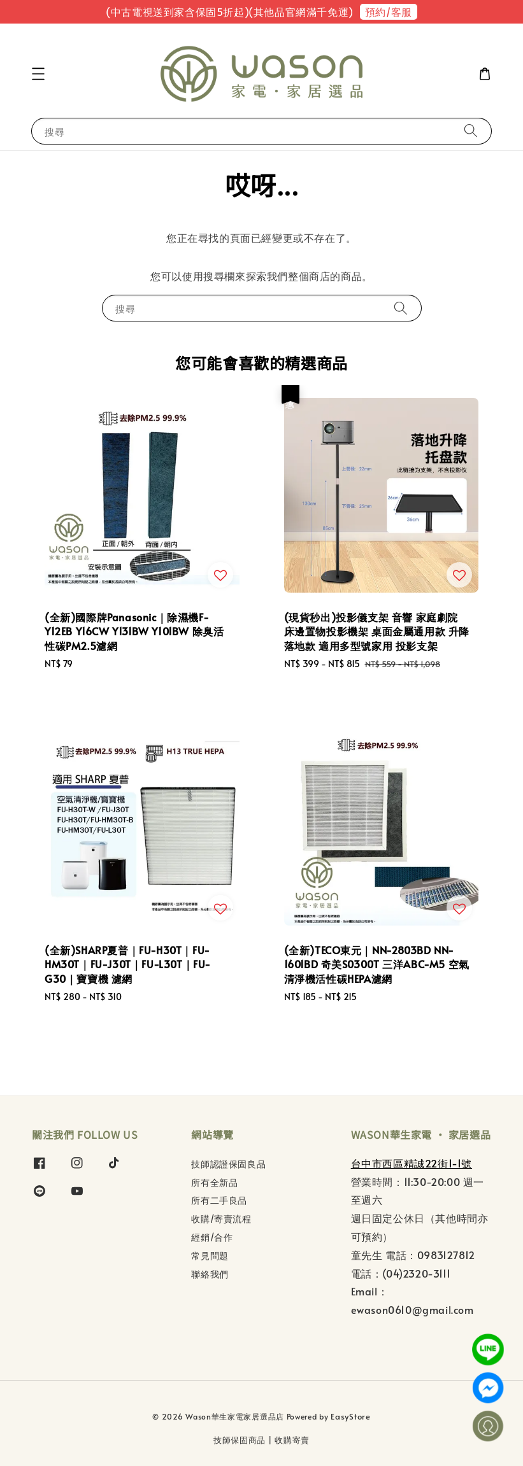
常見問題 (209, 1256)
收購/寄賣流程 (221, 1219)
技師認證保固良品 (228, 1164)
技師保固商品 (239, 1440)
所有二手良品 (219, 1200)
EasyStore (350, 1416)
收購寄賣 (292, 1440)
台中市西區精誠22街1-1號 (411, 1163)
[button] (38, 74)
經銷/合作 (212, 1237)
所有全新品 (214, 1182)
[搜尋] (470, 130)
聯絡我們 (209, 1274)
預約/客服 (388, 11)
